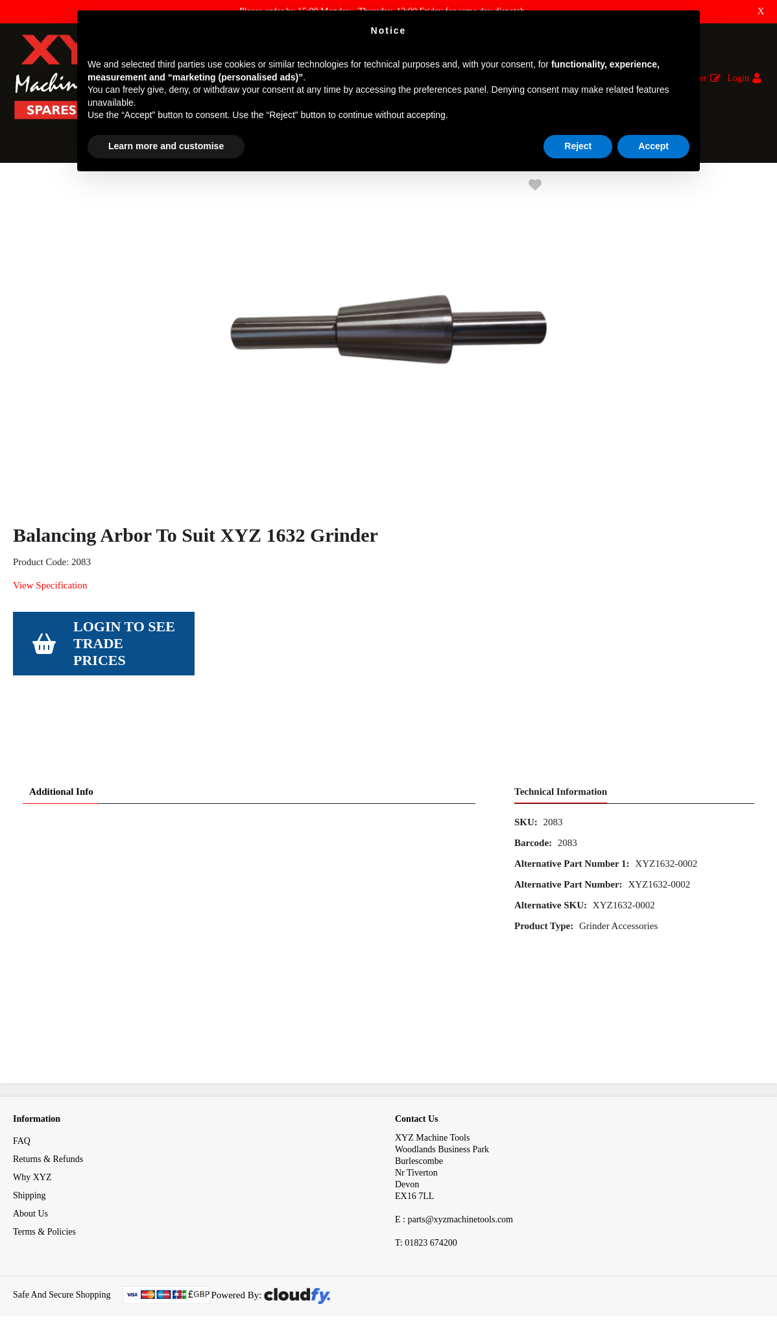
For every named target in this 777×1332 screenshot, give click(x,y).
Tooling (66, 187)
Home (24, 187)
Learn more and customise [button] (166, 146)
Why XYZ (32, 1163)
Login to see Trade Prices (124, 688)
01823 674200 (426, 1228)
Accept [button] (653, 146)
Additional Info (61, 777)
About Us (30, 1199)
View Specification (50, 630)
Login (738, 78)
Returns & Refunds (48, 1145)
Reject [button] (578, 146)
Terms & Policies (44, 1217)
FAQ (21, 1127)
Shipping (29, 1181)
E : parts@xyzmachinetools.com (454, 1205)
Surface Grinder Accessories (192, 187)
